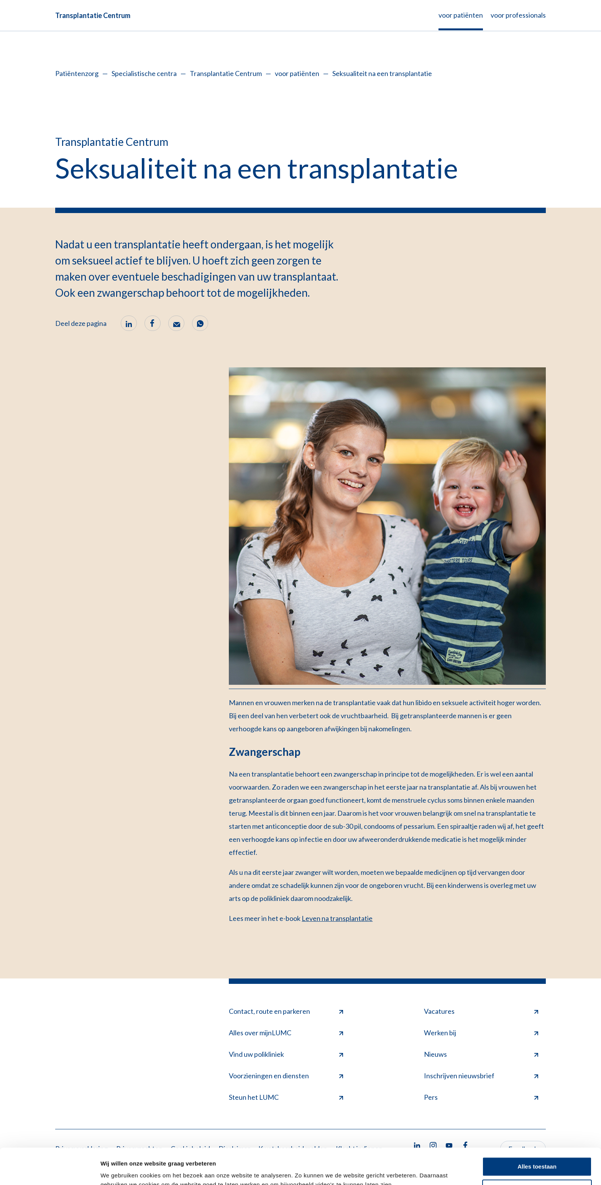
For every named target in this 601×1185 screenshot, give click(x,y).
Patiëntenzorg (77, 73)
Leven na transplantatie (337, 918)
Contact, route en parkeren (286, 1011)
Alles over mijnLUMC (286, 1032)
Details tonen (118, 1170)
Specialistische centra (144, 73)
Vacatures (481, 1011)
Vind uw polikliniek (286, 1054)
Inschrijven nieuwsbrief (481, 1075)
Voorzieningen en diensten (286, 1075)
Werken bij (481, 1032)
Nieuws (481, 1054)
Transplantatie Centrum (92, 15)
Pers (481, 1097)
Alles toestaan (537, 1130)
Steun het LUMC (286, 1097)
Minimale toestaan (537, 1153)
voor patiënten (297, 73)
